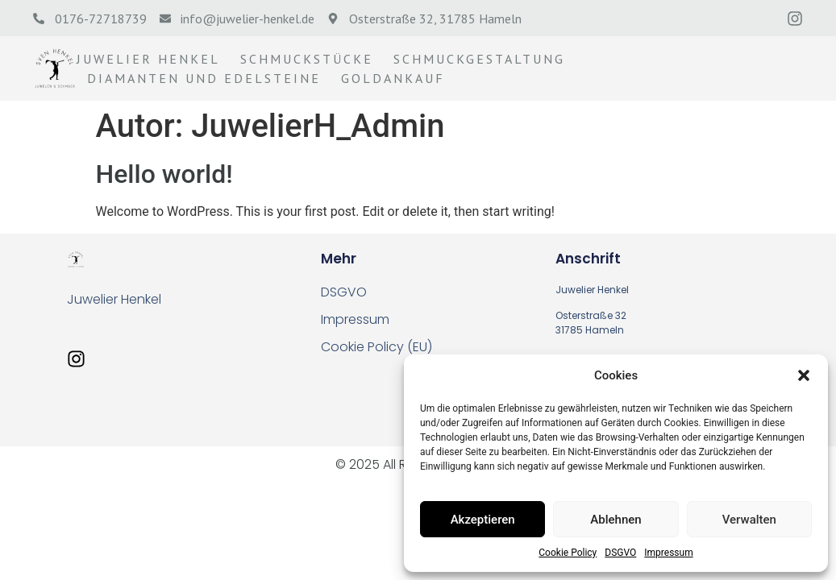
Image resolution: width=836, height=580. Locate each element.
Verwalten (749, 519)
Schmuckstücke (306, 59)
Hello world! (164, 174)
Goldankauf (393, 78)
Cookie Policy (568, 552)
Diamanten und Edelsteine (204, 78)
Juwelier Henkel (148, 59)
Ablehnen (615, 519)
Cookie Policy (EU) (376, 347)
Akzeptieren (483, 519)
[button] (804, 375)
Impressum (668, 552)
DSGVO (620, 552)
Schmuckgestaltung (479, 59)
